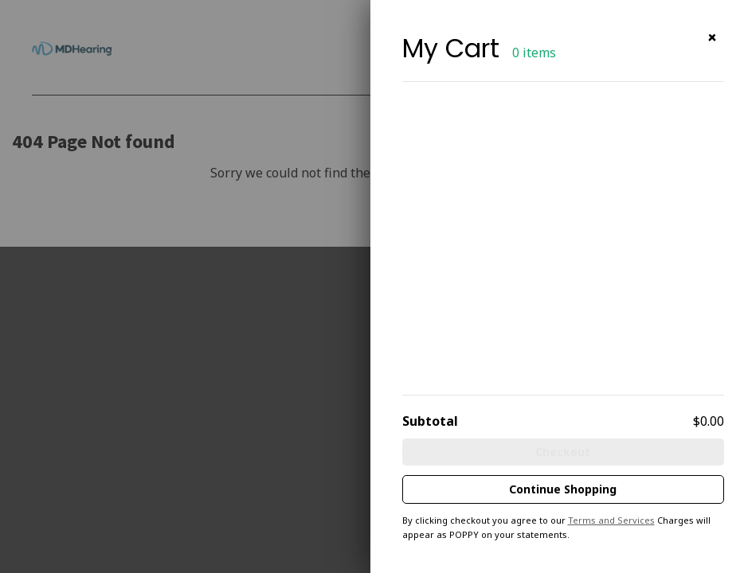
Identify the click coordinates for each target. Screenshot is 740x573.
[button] (712, 37)
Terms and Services (611, 520)
